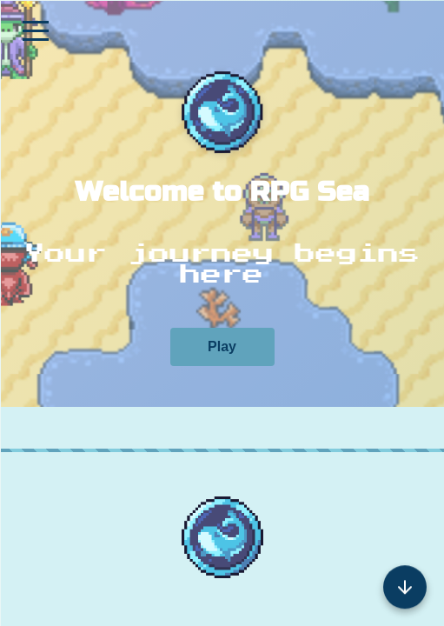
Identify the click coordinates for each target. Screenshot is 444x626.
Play (222, 346)
